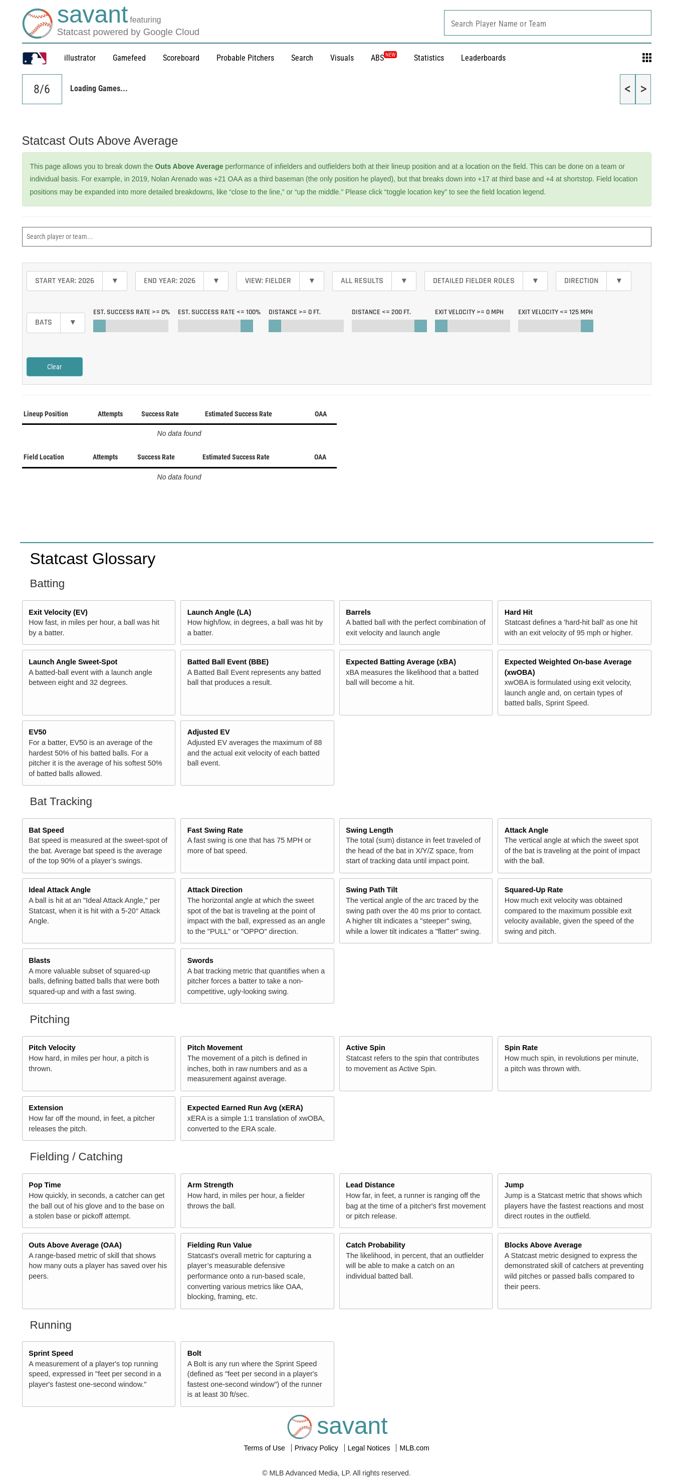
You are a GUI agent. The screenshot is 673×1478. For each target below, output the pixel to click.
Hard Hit (519, 612)
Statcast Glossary (93, 559)
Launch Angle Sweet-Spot (73, 662)
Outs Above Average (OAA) (75, 1245)
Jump (514, 1185)
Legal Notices (370, 1448)
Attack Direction (215, 890)
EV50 (37, 732)
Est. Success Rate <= (219, 312)
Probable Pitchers (245, 58)
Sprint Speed (51, 1353)
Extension (46, 1108)
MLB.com (414, 1448)
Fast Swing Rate (215, 830)
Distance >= (295, 312)
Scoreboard (181, 58)
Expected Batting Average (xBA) (401, 662)
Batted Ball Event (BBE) (228, 662)
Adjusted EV (208, 732)
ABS (384, 58)
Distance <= (381, 312)
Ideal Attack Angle (60, 890)
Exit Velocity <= (555, 312)
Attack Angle (526, 830)
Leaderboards (483, 58)
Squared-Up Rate (534, 890)
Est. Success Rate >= (131, 312)
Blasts (39, 960)
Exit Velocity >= (469, 312)
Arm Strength (210, 1185)
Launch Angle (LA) (219, 612)
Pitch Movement (215, 1048)
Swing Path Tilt (371, 890)
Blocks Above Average (543, 1245)
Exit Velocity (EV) (58, 612)
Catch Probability (375, 1245)
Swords (200, 960)
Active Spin (365, 1048)
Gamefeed (129, 58)
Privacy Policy (317, 1448)
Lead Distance (370, 1185)
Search (302, 58)
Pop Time (45, 1185)
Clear (54, 367)
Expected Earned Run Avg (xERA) (245, 1108)
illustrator (80, 58)
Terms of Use (265, 1448)
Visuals (342, 58)
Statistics (429, 58)
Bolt (194, 1353)
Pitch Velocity (52, 1048)
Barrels (358, 612)
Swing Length (369, 830)
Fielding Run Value (219, 1245)
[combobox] (547, 23)
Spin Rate (521, 1048)
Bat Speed (46, 830)
